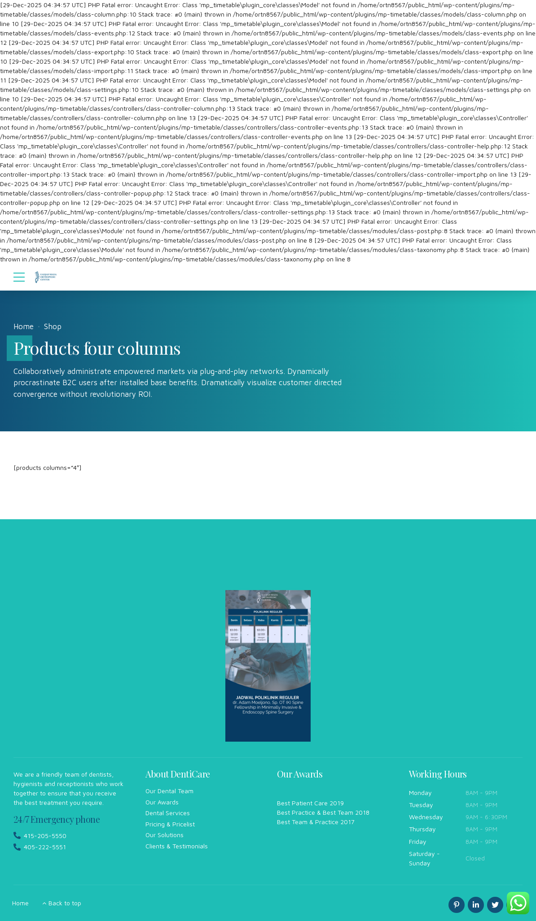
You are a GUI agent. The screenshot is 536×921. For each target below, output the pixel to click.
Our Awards (162, 802)
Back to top (64, 903)
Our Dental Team (169, 791)
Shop (53, 326)
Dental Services (167, 813)
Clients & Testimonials (176, 846)
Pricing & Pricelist (170, 824)
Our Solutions (164, 834)
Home (23, 326)
